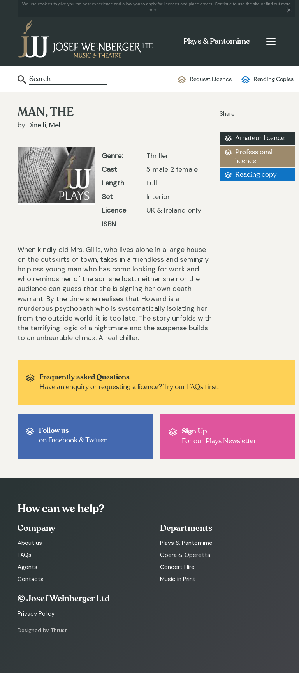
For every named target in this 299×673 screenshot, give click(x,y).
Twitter (96, 440)
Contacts (31, 579)
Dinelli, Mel (43, 125)
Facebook (62, 440)
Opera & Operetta (185, 555)
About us (30, 543)
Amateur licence (260, 138)
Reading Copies (273, 79)
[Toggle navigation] (271, 41)
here (153, 9)
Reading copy (255, 174)
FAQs (25, 555)
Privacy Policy (36, 614)
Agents (27, 567)
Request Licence (211, 79)
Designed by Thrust (42, 630)
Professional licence (254, 157)
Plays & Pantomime (216, 41)
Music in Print (177, 579)
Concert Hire (177, 567)
